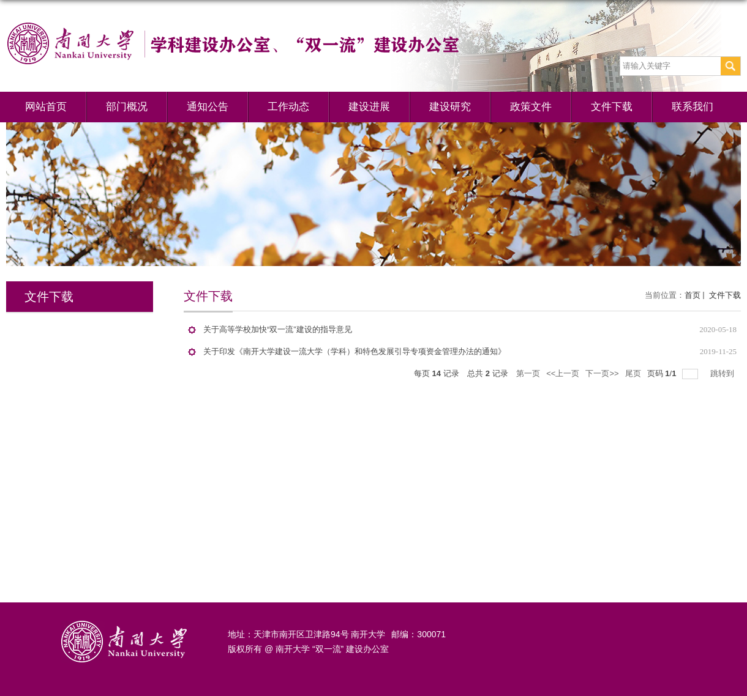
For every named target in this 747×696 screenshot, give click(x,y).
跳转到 (723, 373)
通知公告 (207, 107)
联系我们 (692, 107)
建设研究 (450, 107)
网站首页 (46, 107)
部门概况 (127, 107)
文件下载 (612, 107)
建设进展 (369, 107)
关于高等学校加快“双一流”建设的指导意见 (277, 329)
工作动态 (288, 107)
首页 (692, 295)
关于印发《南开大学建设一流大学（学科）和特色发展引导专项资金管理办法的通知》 (354, 351)
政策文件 (531, 107)
